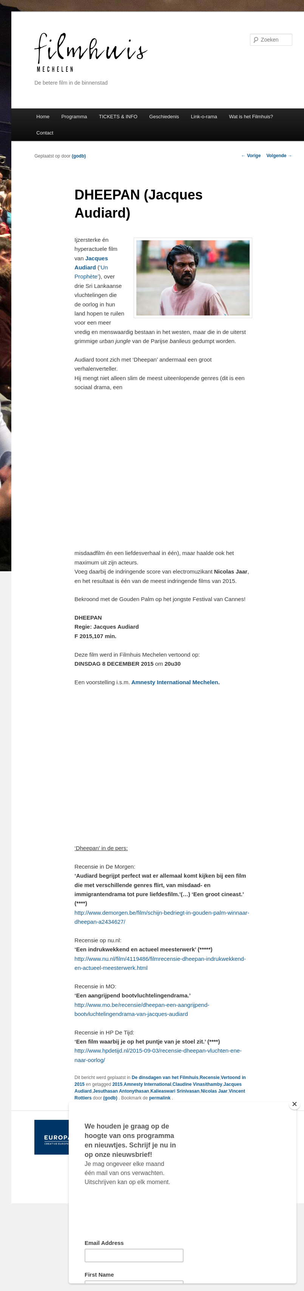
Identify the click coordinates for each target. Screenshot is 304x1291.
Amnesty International (147, 1084)
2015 (117, 1084)
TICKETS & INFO (118, 116)
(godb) (79, 156)
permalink (160, 1098)
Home (42, 116)
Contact (44, 133)
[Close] (294, 1104)
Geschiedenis (164, 116)
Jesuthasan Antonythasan (121, 1091)
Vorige (251, 155)
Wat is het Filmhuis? (251, 116)
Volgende (279, 155)
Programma (74, 116)
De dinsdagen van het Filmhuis (165, 1077)
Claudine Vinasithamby (197, 1084)
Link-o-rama (204, 116)
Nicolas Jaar (214, 1091)
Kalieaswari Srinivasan (174, 1091)
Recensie (210, 1077)
